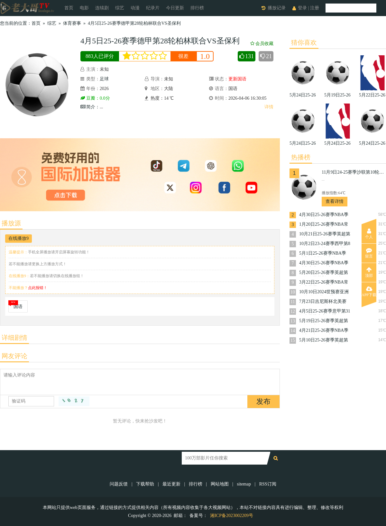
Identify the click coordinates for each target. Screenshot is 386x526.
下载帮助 (145, 484)
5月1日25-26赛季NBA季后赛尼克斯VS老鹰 (322, 254)
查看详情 (335, 201)
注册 (314, 7)
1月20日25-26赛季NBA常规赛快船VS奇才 (323, 225)
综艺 (119, 7)
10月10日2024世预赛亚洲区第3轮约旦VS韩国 (324, 292)
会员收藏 (261, 43)
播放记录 (277, 7)
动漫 (135, 7)
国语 (18, 306)
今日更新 (175, 7)
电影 (84, 7)
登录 (302, 7)
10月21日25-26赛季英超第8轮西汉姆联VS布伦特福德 (324, 234)
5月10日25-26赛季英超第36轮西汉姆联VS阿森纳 (323, 341)
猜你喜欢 (304, 42)
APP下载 (369, 291)
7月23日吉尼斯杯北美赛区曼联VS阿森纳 (322, 302)
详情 (268, 106)
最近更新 (171, 484)
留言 (369, 253)
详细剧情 (14, 337)
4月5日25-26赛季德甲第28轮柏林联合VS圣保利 (134, 23)
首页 (68, 7)
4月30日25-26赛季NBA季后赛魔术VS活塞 (323, 263)
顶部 (369, 272)
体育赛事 (72, 23)
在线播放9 (18, 238)
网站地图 (220, 484)
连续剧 (102, 7)
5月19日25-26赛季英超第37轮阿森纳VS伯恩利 (323, 321)
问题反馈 (119, 484)
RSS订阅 (267, 484)
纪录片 (153, 7)
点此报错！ (37, 288)
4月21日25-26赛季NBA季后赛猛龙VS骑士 (323, 331)
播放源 (11, 223)
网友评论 (14, 355)
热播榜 (300, 157)
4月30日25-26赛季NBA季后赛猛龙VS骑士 (323, 215)
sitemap (244, 484)
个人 (369, 233)
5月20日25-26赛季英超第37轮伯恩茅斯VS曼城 (323, 273)
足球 (104, 79)
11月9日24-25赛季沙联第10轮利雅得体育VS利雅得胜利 (354, 172)
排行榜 (197, 7)
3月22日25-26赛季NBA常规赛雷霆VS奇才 (323, 283)
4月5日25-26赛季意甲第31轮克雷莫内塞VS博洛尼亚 (324, 312)
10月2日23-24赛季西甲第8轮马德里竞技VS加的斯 (324, 244)
